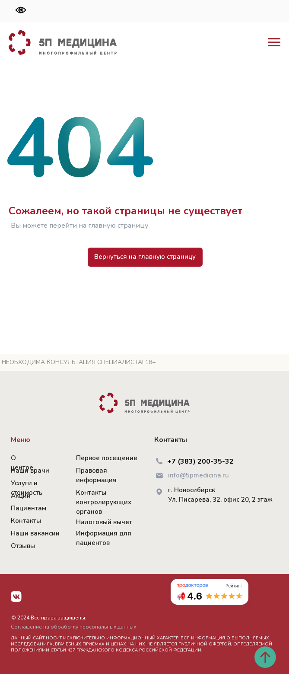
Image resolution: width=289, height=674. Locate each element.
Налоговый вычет (104, 522)
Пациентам (28, 508)
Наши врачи (30, 470)
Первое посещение (106, 458)
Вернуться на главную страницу (145, 256)
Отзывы (23, 546)
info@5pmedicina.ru (198, 475)
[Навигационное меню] (274, 42)
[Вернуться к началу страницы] (265, 657)
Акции (21, 495)
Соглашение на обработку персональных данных (73, 626)
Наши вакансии (35, 533)
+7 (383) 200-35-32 (200, 461)
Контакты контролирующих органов (103, 502)
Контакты (26, 520)
